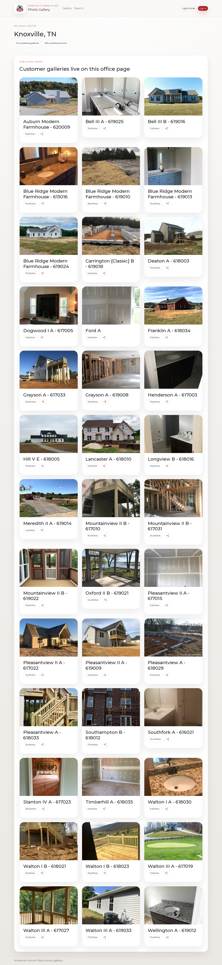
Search (78, 8)
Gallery (67, 8)
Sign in (203, 8)
